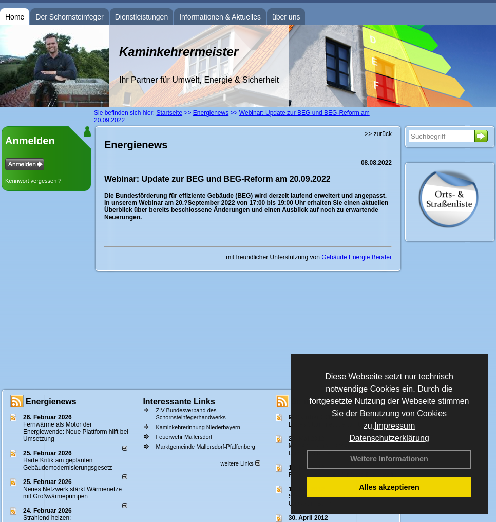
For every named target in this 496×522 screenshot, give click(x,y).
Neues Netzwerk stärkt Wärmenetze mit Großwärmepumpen (72, 493)
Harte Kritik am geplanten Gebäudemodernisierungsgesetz (67, 464)
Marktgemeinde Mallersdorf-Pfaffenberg (205, 446)
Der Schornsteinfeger (69, 17)
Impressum (394, 425)
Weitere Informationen (389, 459)
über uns (286, 17)
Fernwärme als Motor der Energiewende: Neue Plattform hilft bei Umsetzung (75, 431)
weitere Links (240, 463)
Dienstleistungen (141, 17)
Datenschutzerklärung (389, 438)
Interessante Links (179, 401)
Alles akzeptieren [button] (389, 487)
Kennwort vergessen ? (33, 181)
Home (14, 17)
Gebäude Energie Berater (356, 257)
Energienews (51, 401)
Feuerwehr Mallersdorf (184, 437)
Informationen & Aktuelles (220, 17)
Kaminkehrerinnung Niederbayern (198, 427)
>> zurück (378, 134)
